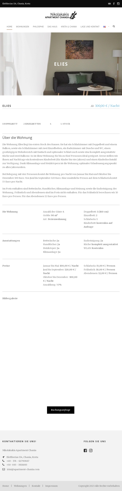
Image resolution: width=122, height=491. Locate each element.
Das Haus (52, 26)
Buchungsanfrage (60, 410)
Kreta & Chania (69, 26)
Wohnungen (22, 26)
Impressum (51, 486)
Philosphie (38, 26)
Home (9, 26)
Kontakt (36, 486)
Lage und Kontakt (90, 26)
